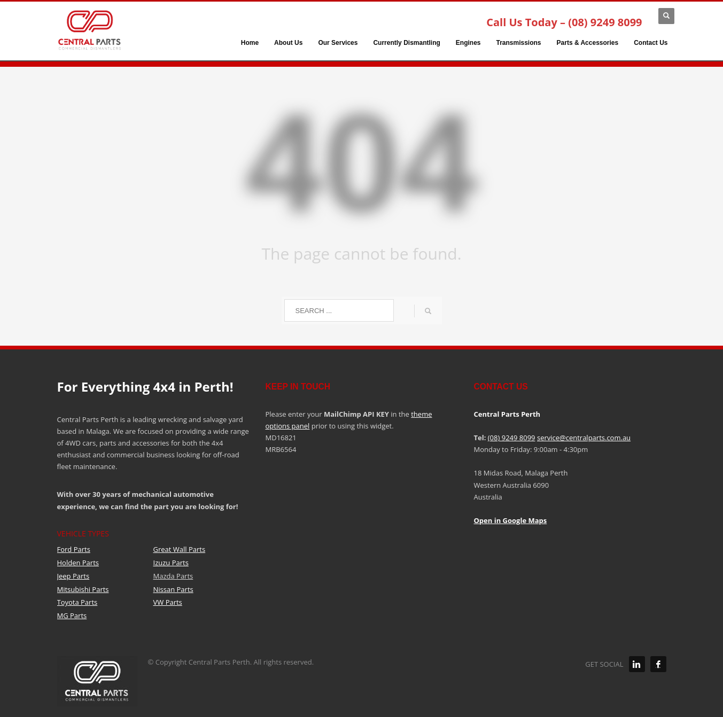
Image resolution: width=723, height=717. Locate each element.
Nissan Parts (173, 589)
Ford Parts (73, 549)
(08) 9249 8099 (511, 437)
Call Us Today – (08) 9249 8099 (564, 22)
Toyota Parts (77, 602)
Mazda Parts (173, 576)
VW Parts (167, 602)
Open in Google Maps (510, 520)
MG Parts (72, 615)
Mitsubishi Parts (83, 589)
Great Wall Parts (179, 549)
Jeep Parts (73, 576)
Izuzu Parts (171, 562)
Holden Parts (78, 562)
